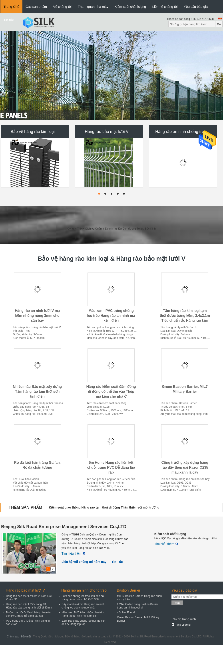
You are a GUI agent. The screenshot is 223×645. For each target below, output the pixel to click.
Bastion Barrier (128, 590)
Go (219, 24)
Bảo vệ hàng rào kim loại (33, 131)
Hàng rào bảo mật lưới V (107, 131)
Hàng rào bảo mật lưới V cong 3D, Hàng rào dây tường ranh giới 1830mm (29, 606)
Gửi (177, 603)
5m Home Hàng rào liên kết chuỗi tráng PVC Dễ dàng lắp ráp (111, 467)
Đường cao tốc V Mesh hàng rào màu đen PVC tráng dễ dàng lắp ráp (28, 614)
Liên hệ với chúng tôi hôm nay (84, 562)
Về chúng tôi (62, 6)
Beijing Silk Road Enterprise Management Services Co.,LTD (63, 526)
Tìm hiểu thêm (73, 553)
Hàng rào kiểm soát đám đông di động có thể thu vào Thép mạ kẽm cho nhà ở (111, 391)
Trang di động (181, 624)
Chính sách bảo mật (19, 636)
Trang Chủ (11, 6)
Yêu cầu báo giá (196, 6)
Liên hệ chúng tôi (164, 6)
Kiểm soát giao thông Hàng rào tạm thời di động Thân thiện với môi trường (104, 507)
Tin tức (9, 20)
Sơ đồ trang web (184, 619)
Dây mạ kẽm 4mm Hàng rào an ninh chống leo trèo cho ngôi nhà (83, 606)
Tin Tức (117, 562)
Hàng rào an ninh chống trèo (180, 131)
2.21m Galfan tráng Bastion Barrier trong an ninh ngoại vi (137, 606)
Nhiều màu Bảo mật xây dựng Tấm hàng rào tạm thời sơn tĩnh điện (37, 391)
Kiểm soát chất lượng (130, 6)
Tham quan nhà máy (93, 6)
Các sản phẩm (36, 6)
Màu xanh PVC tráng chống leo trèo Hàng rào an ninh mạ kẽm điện (111, 315)
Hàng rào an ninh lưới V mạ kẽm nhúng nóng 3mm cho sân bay (37, 315)
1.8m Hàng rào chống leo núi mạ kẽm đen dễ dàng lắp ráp (84, 622)
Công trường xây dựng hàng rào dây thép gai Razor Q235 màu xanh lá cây (184, 467)
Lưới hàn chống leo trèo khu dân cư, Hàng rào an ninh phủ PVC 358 (83, 597)
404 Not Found (126, 612)
